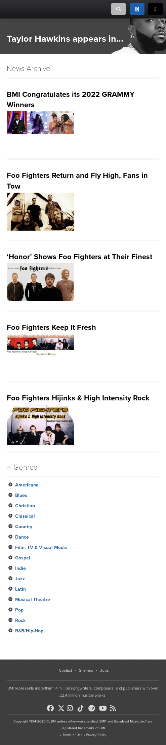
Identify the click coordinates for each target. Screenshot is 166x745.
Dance (22, 537)
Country (23, 527)
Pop (19, 610)
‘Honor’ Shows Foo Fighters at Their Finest (79, 256)
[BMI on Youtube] (104, 708)
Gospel (22, 558)
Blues (21, 495)
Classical (25, 516)
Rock (20, 620)
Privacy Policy (96, 735)
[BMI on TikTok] (82, 708)
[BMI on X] (62, 706)
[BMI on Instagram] (71, 708)
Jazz (20, 579)
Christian (25, 506)
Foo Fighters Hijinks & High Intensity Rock (78, 398)
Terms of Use (73, 735)
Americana (27, 485)
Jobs (104, 670)
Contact (65, 670)
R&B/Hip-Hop (29, 631)
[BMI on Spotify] (93, 708)
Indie (20, 568)
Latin (20, 589)
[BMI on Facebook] (51, 708)
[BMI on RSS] (114, 708)
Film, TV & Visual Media (41, 547)
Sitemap (86, 670)
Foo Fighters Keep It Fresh (51, 327)
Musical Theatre (32, 599)
